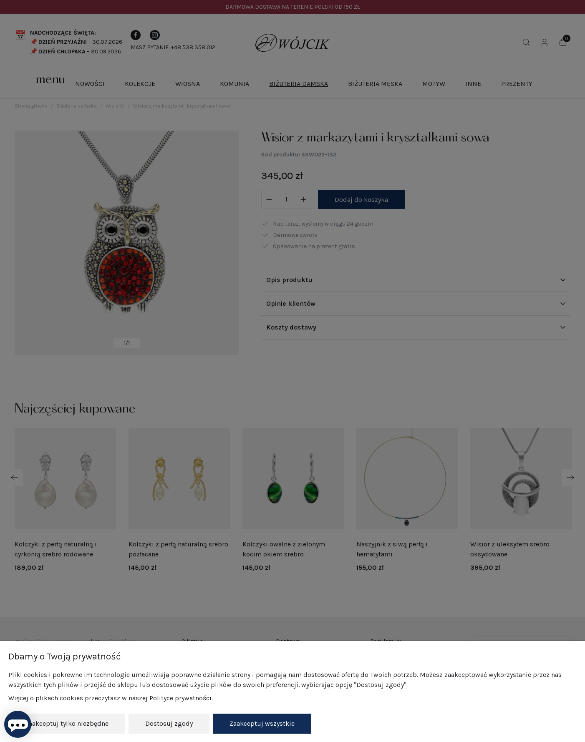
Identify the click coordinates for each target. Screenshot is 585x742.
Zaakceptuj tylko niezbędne (66, 723)
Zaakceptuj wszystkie (262, 723)
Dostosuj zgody (169, 723)
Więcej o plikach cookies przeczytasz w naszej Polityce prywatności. (110, 698)
